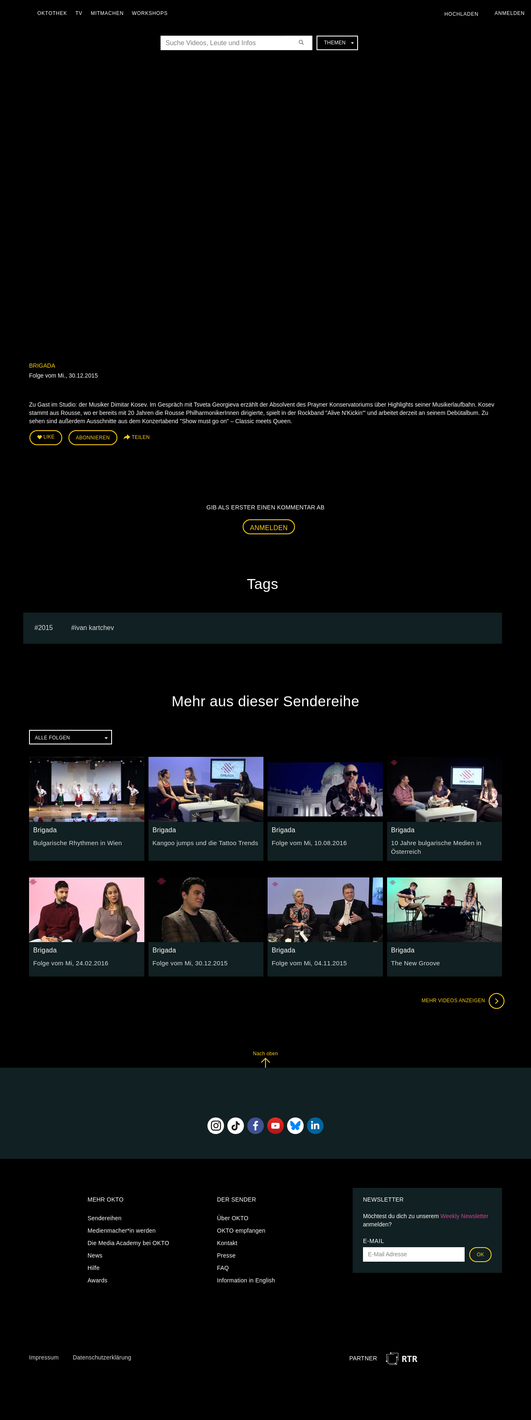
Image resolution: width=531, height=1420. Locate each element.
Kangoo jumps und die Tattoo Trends (202, 840)
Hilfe (94, 1264)
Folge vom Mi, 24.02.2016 (68, 959)
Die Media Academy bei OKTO (128, 1239)
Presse (226, 1252)
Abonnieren (93, 437)
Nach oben (265, 1055)
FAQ (223, 1264)
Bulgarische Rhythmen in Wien (74, 840)
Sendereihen (105, 1215)
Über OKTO (232, 1215)
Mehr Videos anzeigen (460, 998)
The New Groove (413, 959)
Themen (339, 43)
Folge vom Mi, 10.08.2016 (306, 840)
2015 (45, 625)
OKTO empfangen (241, 1227)
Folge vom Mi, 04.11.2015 (306, 959)
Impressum (43, 1354)
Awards (97, 1277)
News (95, 1252)
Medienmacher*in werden (122, 1227)
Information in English (246, 1277)
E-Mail (373, 1237)
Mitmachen (109, 13)
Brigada (42, 365)
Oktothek (54, 13)
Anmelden (269, 525)
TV (81, 13)
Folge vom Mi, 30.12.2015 (187, 959)
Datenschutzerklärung (102, 1354)
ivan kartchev (94, 625)
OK (480, 1251)
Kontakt (227, 1239)
